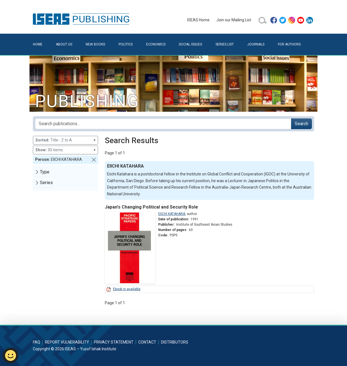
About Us (64, 44)
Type (44, 172)
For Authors (289, 44)
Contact (147, 342)
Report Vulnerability (67, 342)
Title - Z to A (65, 140)
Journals (255, 44)
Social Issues (190, 44)
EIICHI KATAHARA (171, 214)
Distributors (174, 342)
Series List (225, 44)
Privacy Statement (113, 342)
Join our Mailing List (233, 20)
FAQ (36, 342)
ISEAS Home (198, 20)
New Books (95, 44)
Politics (126, 44)
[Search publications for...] (163, 123)
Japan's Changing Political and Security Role (151, 207)
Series (46, 182)
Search (301, 123)
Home (37, 44)
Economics (155, 44)
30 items (65, 150)
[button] (94, 159)
